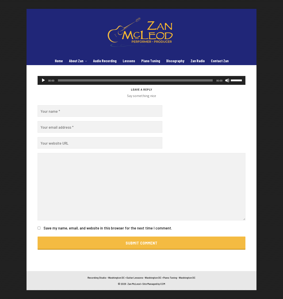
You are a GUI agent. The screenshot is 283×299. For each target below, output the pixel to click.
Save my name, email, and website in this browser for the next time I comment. (108, 228)
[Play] (43, 80)
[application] (141, 80)
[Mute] (227, 80)
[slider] (135, 80)
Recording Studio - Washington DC (106, 277)
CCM (162, 283)
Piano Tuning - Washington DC (179, 277)
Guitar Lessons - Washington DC (143, 277)
